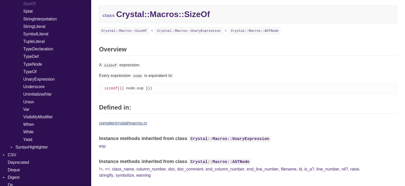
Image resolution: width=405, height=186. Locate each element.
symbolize (124, 175)
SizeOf (29, 4)
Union (28, 102)
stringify (106, 175)
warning (143, 175)
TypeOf (30, 71)
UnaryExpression (39, 79)
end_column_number (225, 169)
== (107, 169)
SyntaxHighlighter (31, 147)
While (28, 132)
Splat (28, 11)
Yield (27, 139)
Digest (13, 177)
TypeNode (32, 64)
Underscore (34, 86)
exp (102, 146)
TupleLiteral (34, 41)
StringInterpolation (40, 19)
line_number (327, 169)
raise (354, 169)
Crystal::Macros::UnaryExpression (189, 31)
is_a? (309, 169)
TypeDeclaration (38, 49)
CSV (12, 155)
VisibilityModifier (38, 117)
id (300, 169)
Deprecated (18, 162)
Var (26, 109)
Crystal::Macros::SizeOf (124, 31)
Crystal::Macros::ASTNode (254, 31)
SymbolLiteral (35, 34)
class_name (123, 169)
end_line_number (263, 169)
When (28, 124)
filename (288, 169)
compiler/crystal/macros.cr (123, 123)
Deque (14, 170)
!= (101, 169)
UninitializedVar (37, 94)
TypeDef (31, 56)
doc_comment (190, 169)
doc (171, 169)
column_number (151, 169)
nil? (344, 169)
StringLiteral (34, 26)
